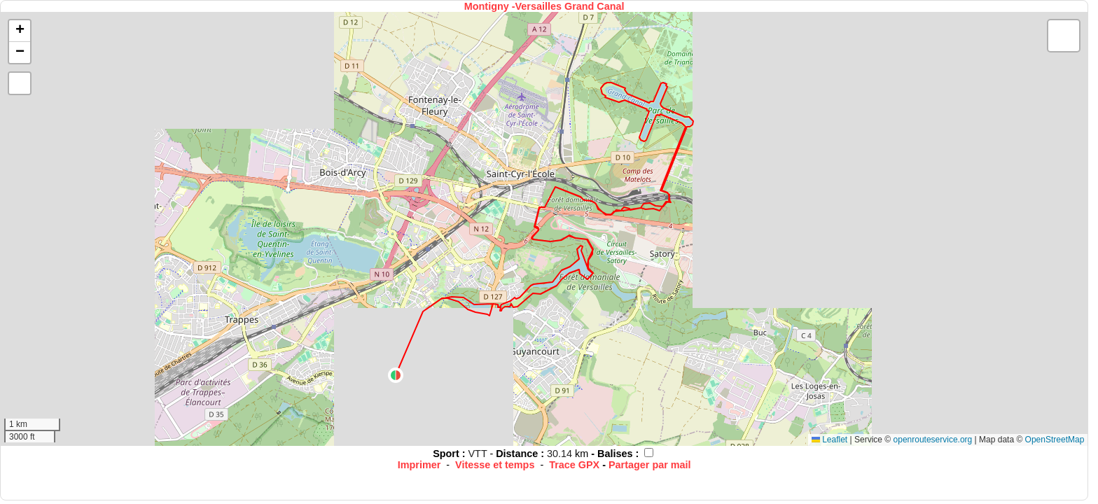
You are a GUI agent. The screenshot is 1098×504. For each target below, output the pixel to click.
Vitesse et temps (494, 464)
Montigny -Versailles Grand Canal (544, 6)
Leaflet (829, 439)
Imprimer (419, 464)
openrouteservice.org (933, 439)
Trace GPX (574, 464)
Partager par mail (650, 464)
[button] (395, 375)
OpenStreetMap (1055, 439)
